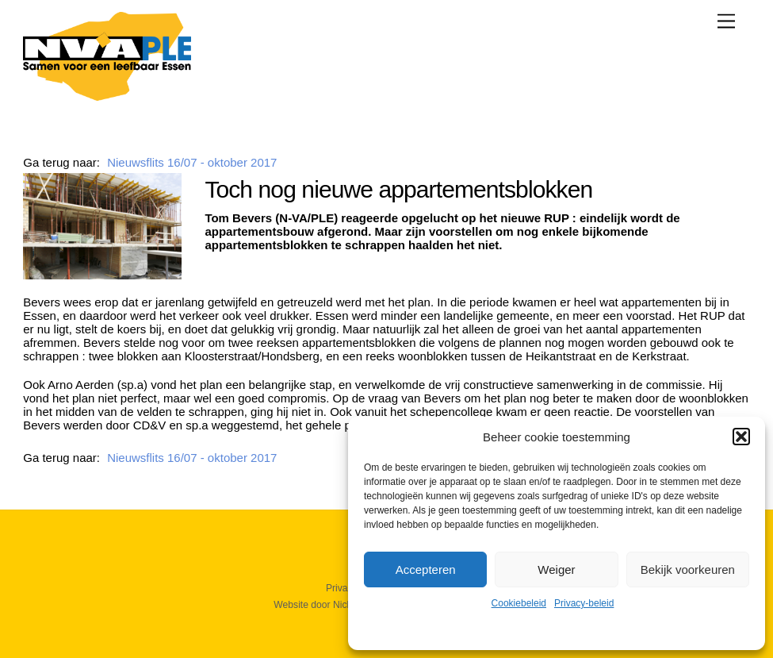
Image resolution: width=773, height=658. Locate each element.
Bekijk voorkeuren (688, 569)
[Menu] (726, 21)
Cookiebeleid (519, 603)
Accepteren (426, 569)
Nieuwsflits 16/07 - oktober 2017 (192, 162)
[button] (741, 436)
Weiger (556, 569)
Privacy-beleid (584, 603)
